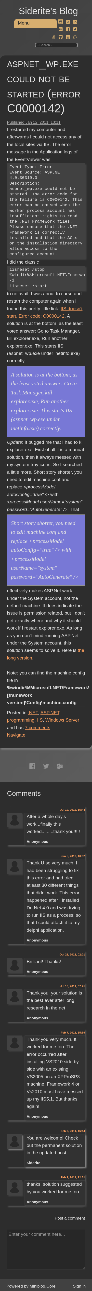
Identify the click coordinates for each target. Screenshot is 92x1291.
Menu (24, 23)
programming (21, 720)
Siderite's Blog (48, 11)
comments (37, 727)
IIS (40, 720)
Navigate (16, 735)
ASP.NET (49, 712)
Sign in (79, 1286)
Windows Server (62, 720)
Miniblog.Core (42, 1286)
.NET (33, 712)
